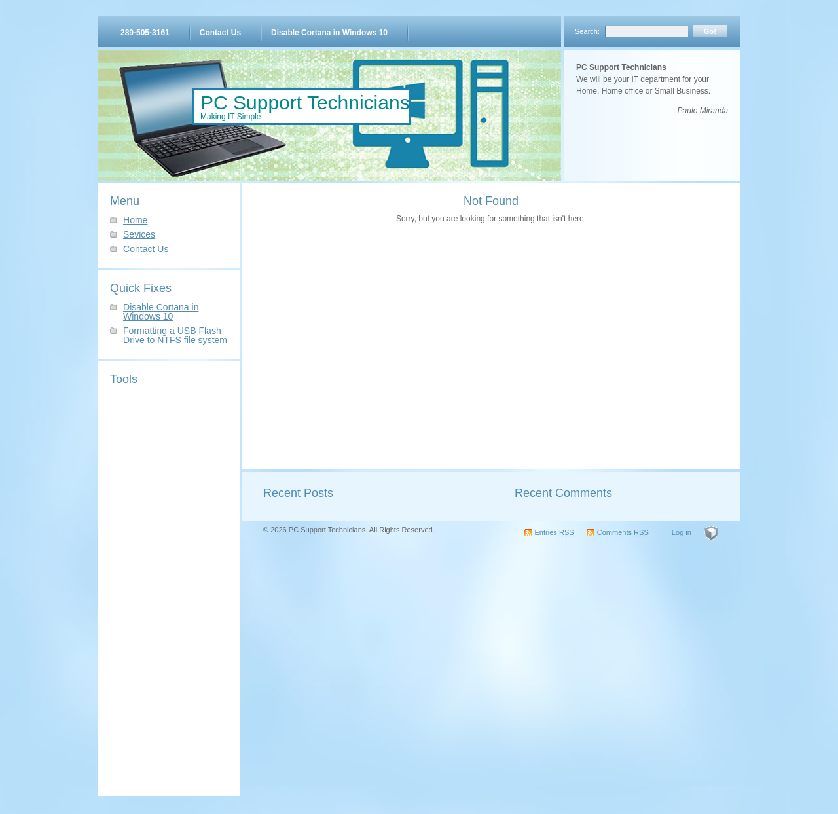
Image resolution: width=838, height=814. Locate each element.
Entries (554, 532)
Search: (587, 31)
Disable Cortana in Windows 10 (329, 32)
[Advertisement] (169, 587)
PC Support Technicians (305, 102)
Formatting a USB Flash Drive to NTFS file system (175, 335)
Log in (681, 532)
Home (135, 220)
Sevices (139, 234)
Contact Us (220, 32)
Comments (623, 532)
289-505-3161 (145, 32)
